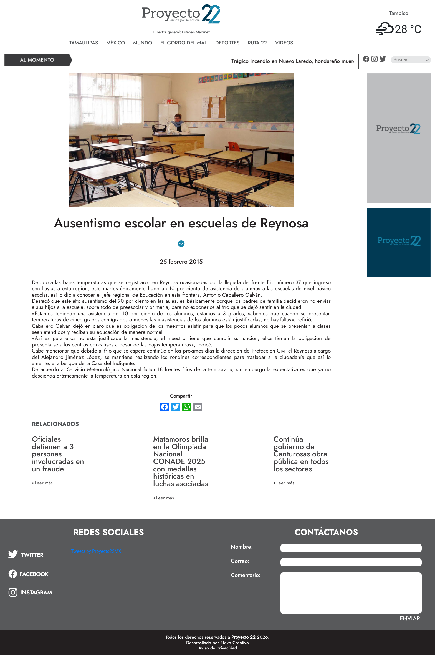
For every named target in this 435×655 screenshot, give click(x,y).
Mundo (142, 42)
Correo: (240, 561)
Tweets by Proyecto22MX (96, 551)
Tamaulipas (83, 42)
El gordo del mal (183, 42)
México (115, 42)
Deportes (227, 42)
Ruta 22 (257, 42)
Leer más (44, 482)
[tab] (35, 554)
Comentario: (246, 575)
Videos (284, 42)
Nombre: (242, 547)
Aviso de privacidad (217, 648)
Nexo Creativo (235, 642)
